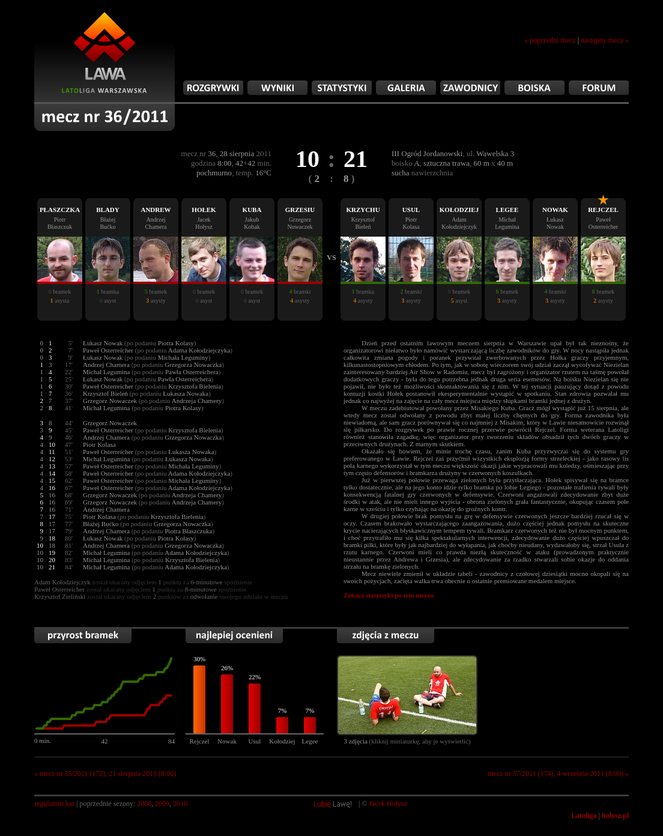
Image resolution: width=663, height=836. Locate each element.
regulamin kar (54, 803)
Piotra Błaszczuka (188, 531)
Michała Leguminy (183, 357)
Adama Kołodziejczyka (199, 350)
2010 (180, 803)
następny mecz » (605, 40)
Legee (310, 741)
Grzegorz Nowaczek (110, 400)
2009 (162, 803)
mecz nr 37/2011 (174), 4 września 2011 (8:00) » (558, 773)
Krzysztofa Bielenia (194, 386)
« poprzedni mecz (549, 40)
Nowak (227, 741)
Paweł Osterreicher (108, 350)
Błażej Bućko (101, 523)
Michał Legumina (106, 371)
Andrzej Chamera (106, 364)
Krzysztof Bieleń (105, 393)
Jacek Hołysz (388, 803)
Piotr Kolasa (99, 444)
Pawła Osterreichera (192, 371)
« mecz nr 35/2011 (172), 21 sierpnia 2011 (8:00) (105, 773)
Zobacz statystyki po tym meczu (389, 595)
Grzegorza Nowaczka (193, 364)
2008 (144, 803)
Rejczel (200, 741)
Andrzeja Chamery (197, 400)
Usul (255, 741)
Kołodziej (282, 741)
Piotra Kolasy (176, 343)
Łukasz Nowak (103, 343)
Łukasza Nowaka (185, 393)
